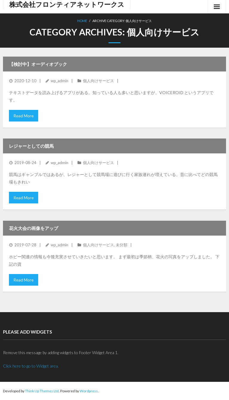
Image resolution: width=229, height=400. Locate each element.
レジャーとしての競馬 (31, 146)
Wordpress (89, 391)
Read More (23, 115)
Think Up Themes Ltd (42, 391)
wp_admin (59, 80)
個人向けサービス (98, 80)
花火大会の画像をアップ (33, 228)
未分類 (121, 244)
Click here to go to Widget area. (31, 365)
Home (82, 21)
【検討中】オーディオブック (38, 64)
